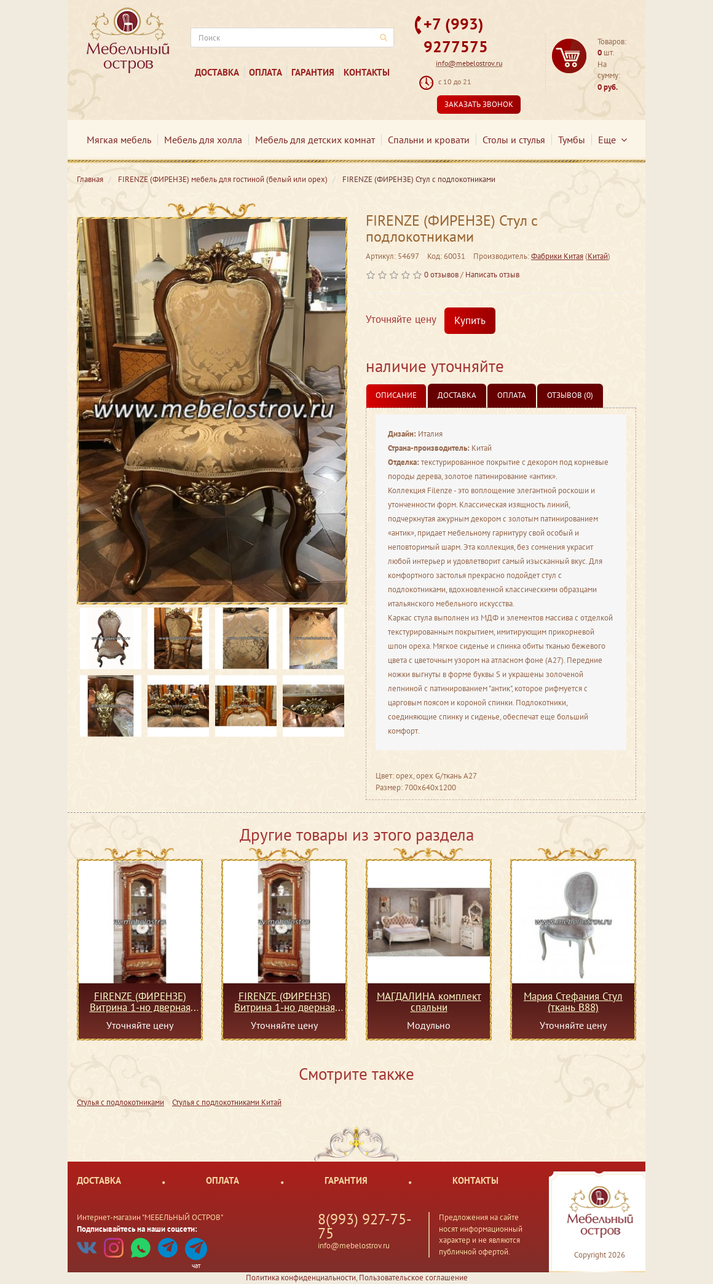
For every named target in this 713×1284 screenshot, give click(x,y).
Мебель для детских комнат (315, 139)
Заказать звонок (478, 104)
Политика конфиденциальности (301, 1277)
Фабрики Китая (557, 256)
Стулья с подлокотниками (120, 1102)
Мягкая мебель (119, 139)
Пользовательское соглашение (413, 1277)
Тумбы (571, 139)
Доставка (217, 72)
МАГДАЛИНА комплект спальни (429, 1002)
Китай (598, 256)
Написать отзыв (492, 274)
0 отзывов (441, 274)
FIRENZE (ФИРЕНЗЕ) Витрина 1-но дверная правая (140, 1002)
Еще (612, 139)
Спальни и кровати (429, 139)
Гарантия (312, 72)
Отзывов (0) (570, 395)
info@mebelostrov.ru (469, 63)
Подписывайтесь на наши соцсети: (137, 1229)
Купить (470, 320)
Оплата (265, 72)
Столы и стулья (514, 139)
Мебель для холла (203, 139)
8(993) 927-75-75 (365, 1226)
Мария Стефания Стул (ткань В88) (573, 1002)
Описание (396, 395)
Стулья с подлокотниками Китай (227, 1102)
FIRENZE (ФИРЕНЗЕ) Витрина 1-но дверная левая (284, 1002)
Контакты (367, 72)
